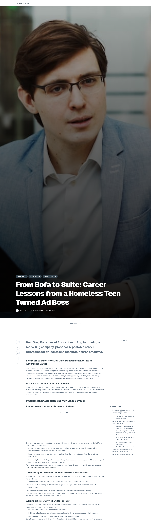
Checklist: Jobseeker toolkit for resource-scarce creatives (122, 451)
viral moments (50, 468)
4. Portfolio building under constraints (124, 443)
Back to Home (23, 3)
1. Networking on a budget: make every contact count (124, 427)
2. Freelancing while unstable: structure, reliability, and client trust (125, 433)
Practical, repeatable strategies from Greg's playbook (123, 422)
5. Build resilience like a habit (125, 447)
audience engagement (34, 468)
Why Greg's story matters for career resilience (125, 418)
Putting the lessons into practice (122, 454)
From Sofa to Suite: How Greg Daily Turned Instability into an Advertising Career (123, 412)
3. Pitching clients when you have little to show (125, 438)
